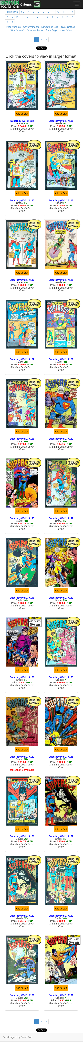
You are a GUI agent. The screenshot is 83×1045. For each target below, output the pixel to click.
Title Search (12, 12)
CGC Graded (68, 27)
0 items (26, 4)
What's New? (17, 30)
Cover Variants (31, 27)
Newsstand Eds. (49, 27)
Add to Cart (22, 113)
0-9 (22, 12)
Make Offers (66, 30)
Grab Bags (51, 30)
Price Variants (13, 27)
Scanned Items (35, 30)
